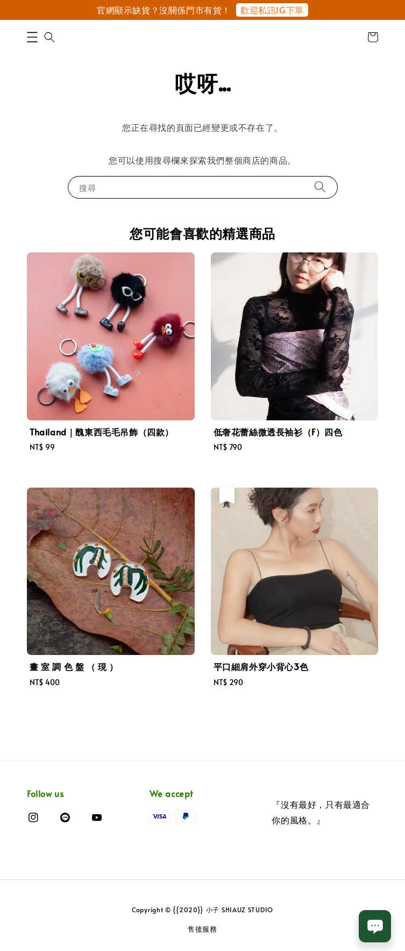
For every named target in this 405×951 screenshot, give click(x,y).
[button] (32, 37)
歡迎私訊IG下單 (272, 10)
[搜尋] (320, 187)
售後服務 (202, 929)
